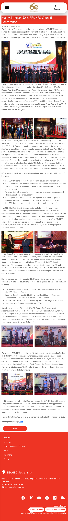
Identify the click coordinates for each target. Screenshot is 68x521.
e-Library (7, 442)
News (6, 450)
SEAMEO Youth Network (55, 509)
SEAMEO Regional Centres (14, 446)
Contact (7, 459)
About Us (7, 438)
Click (21, 422)
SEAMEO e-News (36, 509)
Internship (8, 455)
